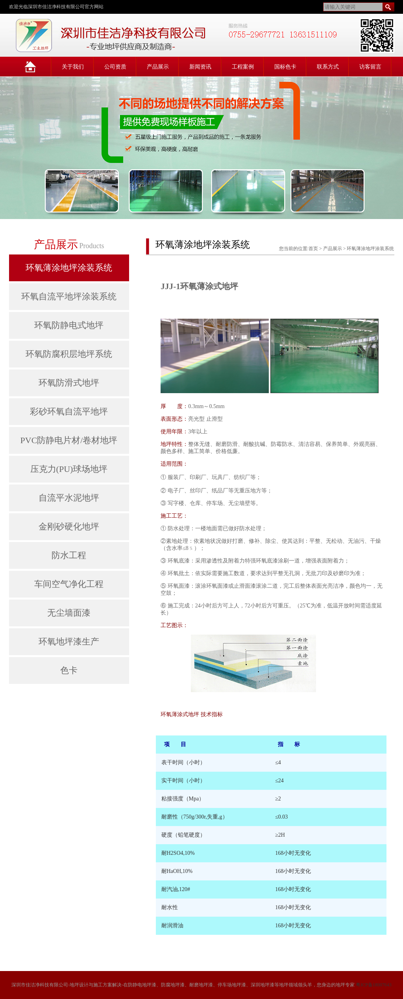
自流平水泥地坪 (69, 498)
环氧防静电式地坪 (69, 325)
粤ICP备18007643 (374, 985)
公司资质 (115, 67)
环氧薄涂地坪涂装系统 (69, 268)
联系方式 (328, 67)
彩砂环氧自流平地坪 (69, 411)
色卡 (69, 670)
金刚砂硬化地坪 (69, 526)
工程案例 (243, 67)
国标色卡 (285, 67)
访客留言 (370, 67)
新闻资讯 (200, 67)
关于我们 (73, 67)
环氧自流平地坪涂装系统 (68, 296)
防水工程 (69, 555)
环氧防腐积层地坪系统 (69, 354)
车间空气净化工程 (69, 584)
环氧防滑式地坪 (69, 383)
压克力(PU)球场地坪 (69, 469)
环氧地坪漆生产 (69, 641)
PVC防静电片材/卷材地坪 (69, 440)
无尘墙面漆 (69, 613)
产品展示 (158, 67)
